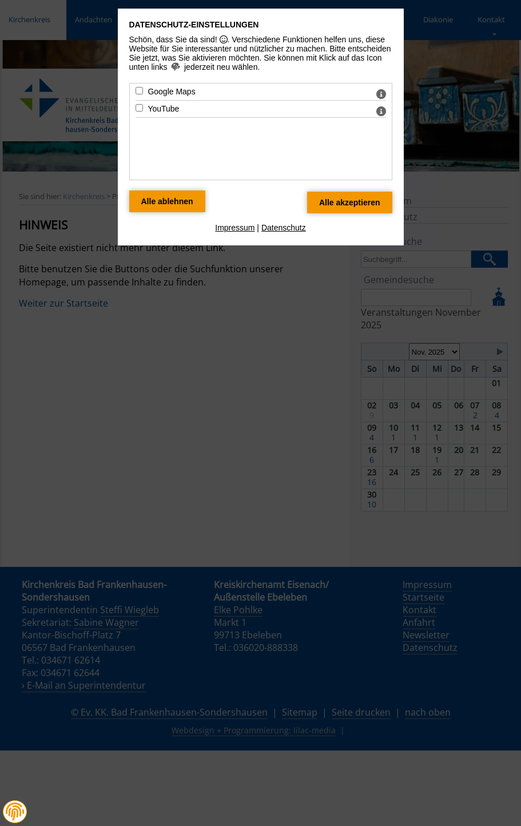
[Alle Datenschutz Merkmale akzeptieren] (349, 202)
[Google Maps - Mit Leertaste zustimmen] (139, 90)
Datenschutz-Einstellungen (194, 24)
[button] (15, 812)
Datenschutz (283, 227)
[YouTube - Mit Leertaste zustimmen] (139, 108)
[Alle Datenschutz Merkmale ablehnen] (167, 201)
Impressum (234, 227)
